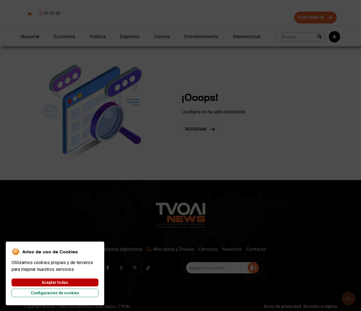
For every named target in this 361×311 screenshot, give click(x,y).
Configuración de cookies (55, 293)
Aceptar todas (55, 282)
